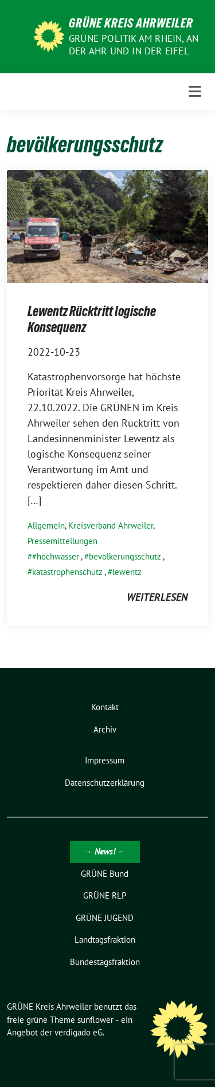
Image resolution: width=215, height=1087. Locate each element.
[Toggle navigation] (195, 91)
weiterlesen (157, 597)
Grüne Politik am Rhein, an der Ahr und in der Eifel (133, 44)
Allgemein (46, 525)
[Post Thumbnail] (107, 225)
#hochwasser (55, 556)
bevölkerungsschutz (125, 556)
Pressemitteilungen (62, 540)
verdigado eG (78, 1032)
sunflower (95, 1019)
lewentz (127, 571)
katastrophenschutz (67, 571)
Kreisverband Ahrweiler (110, 525)
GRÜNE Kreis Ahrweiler (131, 22)
